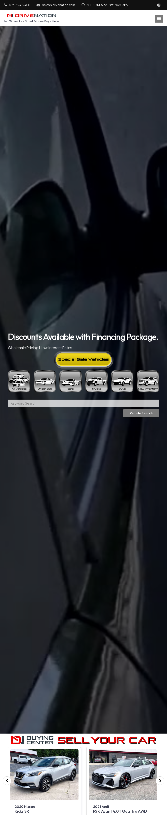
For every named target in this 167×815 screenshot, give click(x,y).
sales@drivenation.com (56, 5)
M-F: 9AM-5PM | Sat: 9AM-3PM (105, 5)
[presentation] (7, 780)
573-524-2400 (17, 5)
